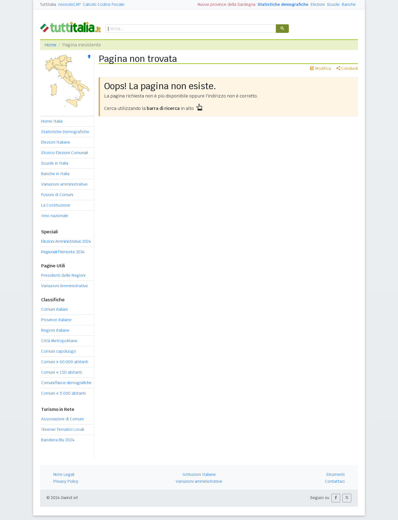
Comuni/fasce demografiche (66, 382)
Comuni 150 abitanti (61, 372)
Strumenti (335, 474)
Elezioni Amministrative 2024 (66, 241)
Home (50, 45)
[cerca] (190, 29)
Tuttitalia (48, 4)
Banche (349, 4)
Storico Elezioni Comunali (64, 152)
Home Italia (51, 121)
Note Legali (63, 474)
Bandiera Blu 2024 (57, 439)
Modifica (320, 68)
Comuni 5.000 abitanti (63, 393)
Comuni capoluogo (58, 351)
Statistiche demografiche (283, 4)
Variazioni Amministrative (64, 285)
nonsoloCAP (69, 4)
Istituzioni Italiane (199, 474)
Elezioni (318, 4)
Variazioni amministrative (64, 184)
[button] (335, 498)
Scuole (333, 4)
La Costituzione (55, 205)
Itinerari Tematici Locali (62, 429)
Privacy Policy (65, 481)
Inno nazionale (54, 215)
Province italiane (56, 319)
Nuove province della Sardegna (226, 4)
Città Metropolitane (59, 340)
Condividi (347, 68)
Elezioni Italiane (55, 142)
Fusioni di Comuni (57, 194)
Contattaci (335, 481)
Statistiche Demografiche (65, 131)
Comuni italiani (54, 309)
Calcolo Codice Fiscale (103, 4)
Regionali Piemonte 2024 (63, 251)
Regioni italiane (55, 330)
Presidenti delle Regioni (63, 275)
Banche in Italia (55, 173)
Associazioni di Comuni (62, 418)
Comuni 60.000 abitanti (64, 361)
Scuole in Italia (54, 163)
